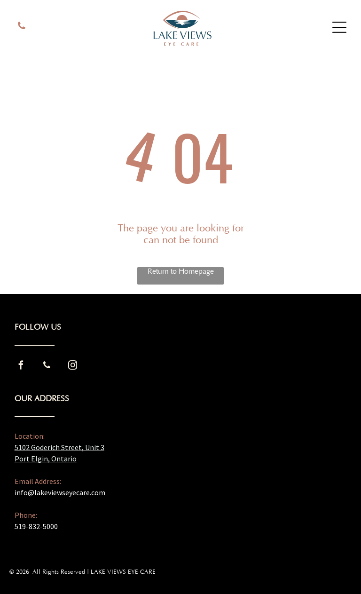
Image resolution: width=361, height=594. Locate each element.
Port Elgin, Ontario (46, 458)
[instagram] (72, 366)
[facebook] (21, 366)
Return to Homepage (181, 271)
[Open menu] (339, 27)
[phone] (22, 27)
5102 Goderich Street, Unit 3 (59, 447)
